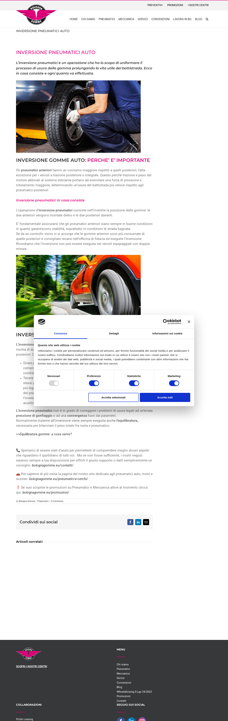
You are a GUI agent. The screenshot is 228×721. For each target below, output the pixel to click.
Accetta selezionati (113, 397)
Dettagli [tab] (114, 333)
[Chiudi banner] (189, 321)
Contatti (121, 700)
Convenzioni (124, 682)
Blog (119, 687)
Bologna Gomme (27, 501)
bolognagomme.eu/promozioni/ (45, 492)
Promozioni (123, 696)
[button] (207, 18)
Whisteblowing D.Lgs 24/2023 (134, 691)
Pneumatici (42, 501)
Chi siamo (123, 664)
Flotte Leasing (24, 719)
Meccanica (123, 673)
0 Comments (57, 501)
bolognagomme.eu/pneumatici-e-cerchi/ (58, 479)
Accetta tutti (165, 397)
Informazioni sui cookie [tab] (167, 333)
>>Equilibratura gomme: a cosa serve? (44, 434)
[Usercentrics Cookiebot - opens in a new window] (165, 321)
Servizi (121, 678)
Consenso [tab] (60, 333)
